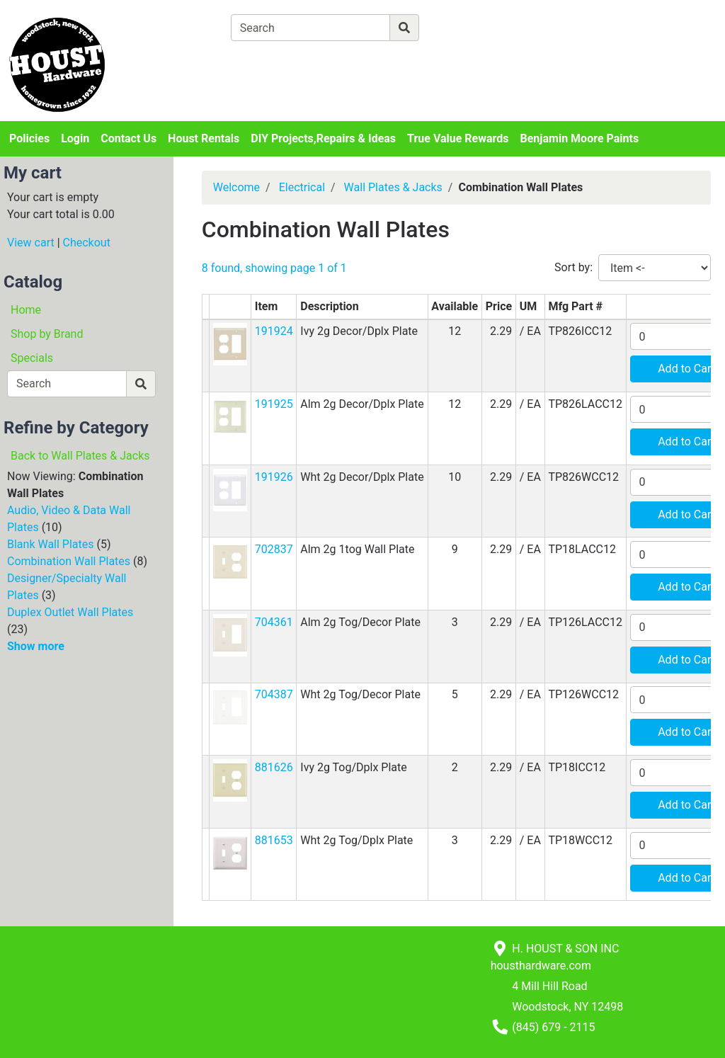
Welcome (236, 187)
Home (26, 310)
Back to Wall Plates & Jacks (80, 455)
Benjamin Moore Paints (579, 138)
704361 (274, 622)
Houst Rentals (203, 138)
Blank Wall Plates (50, 544)
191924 (274, 331)
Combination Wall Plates (68, 561)
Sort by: (573, 267)
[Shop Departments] (179, 27)
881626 (274, 767)
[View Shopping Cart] (286, 60)
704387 (274, 694)
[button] (230, 344)
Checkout (86, 242)
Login (75, 138)
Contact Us (128, 138)
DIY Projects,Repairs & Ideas (323, 138)
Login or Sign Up (645, 45)
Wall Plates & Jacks (393, 187)
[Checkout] (385, 60)
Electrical (302, 187)
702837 (274, 549)
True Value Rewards (457, 138)
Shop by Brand (47, 334)
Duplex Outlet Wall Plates (70, 612)
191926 (274, 477)
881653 (274, 840)
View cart (31, 242)
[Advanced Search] (481, 27)
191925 (274, 404)
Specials (32, 358)
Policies (29, 138)
